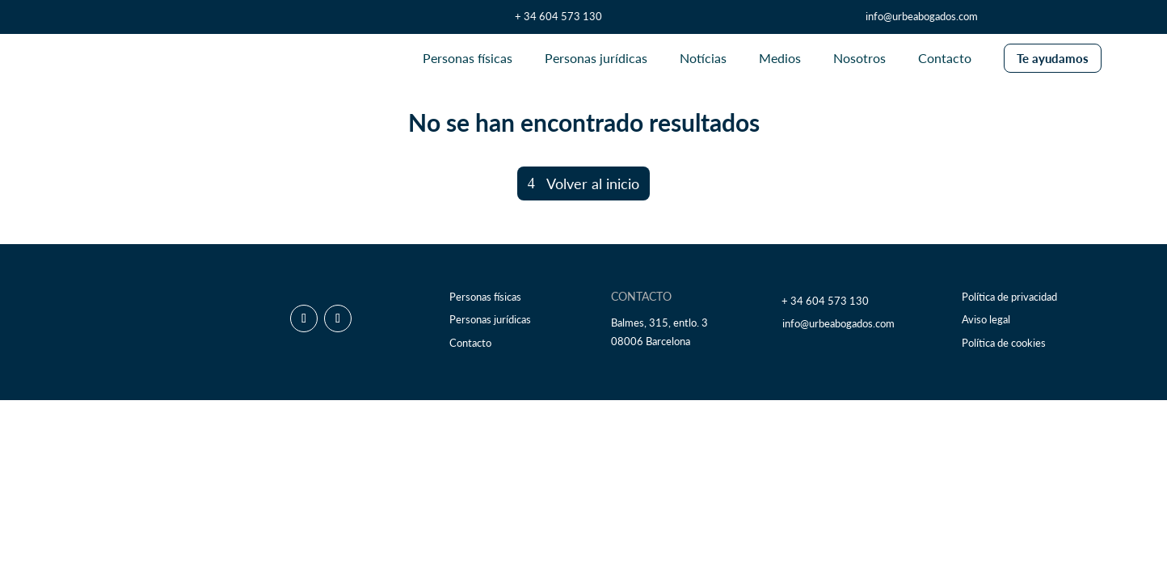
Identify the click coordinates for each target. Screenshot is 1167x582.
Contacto (470, 343)
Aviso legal (986, 320)
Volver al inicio (592, 183)
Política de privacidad (1009, 297)
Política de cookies (1004, 343)
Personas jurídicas (490, 320)
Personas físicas (485, 297)
